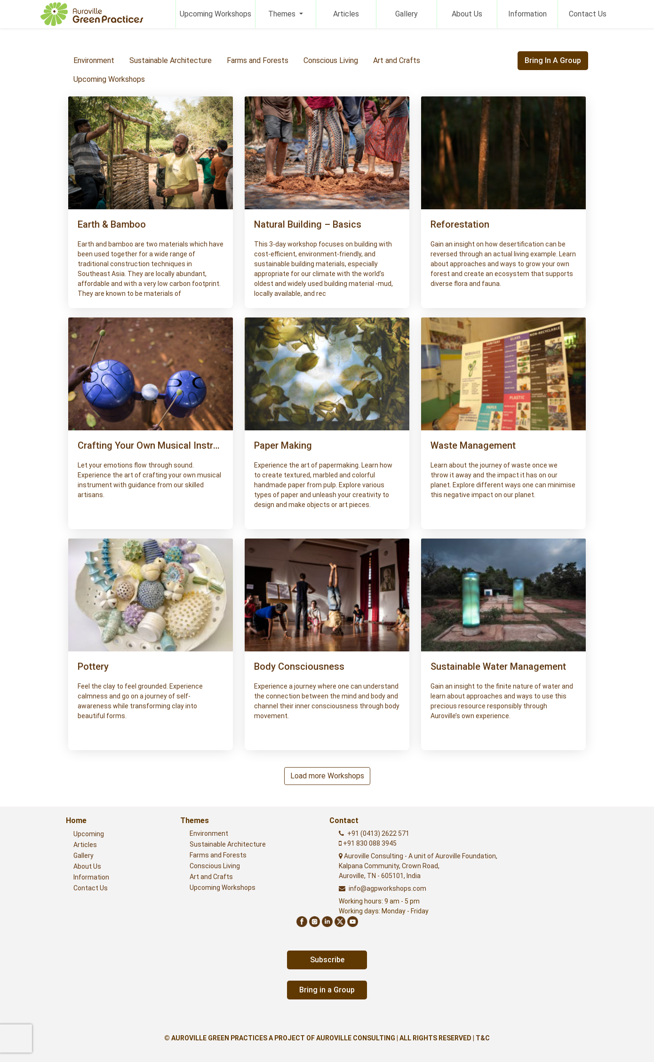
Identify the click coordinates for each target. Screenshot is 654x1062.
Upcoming (88, 834)
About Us (467, 13)
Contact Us (587, 13)
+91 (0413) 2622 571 (378, 833)
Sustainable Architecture (170, 60)
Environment (93, 60)
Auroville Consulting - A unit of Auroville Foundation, (418, 866)
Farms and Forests (257, 60)
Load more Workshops (327, 775)
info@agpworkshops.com (387, 888)
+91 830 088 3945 (369, 843)
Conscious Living (330, 60)
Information (527, 13)
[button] (150, 259)
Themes (282, 13)
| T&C (481, 1038)
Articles (346, 13)
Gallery (406, 13)
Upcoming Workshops (215, 13)
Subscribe (327, 959)
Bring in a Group (553, 60)
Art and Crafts (396, 60)
